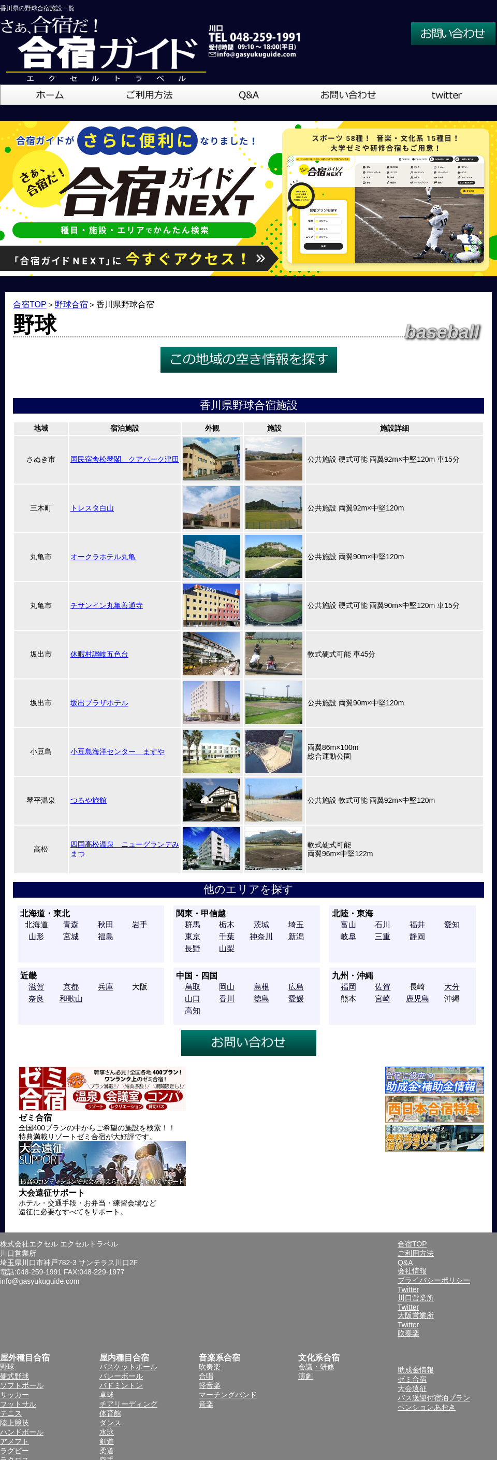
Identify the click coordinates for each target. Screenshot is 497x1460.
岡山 (227, 986)
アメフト (14, 1441)
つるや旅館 (88, 800)
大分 (452, 986)
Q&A (405, 1262)
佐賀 (382, 986)
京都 (71, 986)
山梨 (227, 948)
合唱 (206, 1376)
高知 (192, 1010)
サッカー (14, 1395)
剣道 (106, 1441)
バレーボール (121, 1376)
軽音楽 (210, 1385)
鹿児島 (417, 998)
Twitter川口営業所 (416, 1293)
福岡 (348, 986)
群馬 (192, 924)
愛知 (452, 924)
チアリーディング (128, 1404)
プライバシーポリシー (434, 1280)
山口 (192, 998)
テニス (11, 1413)
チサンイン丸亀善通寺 (106, 605)
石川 (382, 924)
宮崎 (382, 998)
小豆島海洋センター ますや (117, 751)
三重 (382, 936)
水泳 (106, 1432)
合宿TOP (30, 304)
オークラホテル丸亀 (103, 556)
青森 (71, 924)
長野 (192, 948)
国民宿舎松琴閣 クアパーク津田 (124, 459)
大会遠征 (412, 1388)
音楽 (206, 1404)
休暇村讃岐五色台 (99, 654)
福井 (417, 924)
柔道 (106, 1451)
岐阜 (348, 936)
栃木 (227, 924)
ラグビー (14, 1451)
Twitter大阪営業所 (416, 1311)
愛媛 (296, 998)
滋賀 (36, 986)
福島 (105, 936)
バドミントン (121, 1385)
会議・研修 (316, 1367)
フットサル (18, 1404)
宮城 (71, 936)
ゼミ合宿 (412, 1379)
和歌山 (71, 998)
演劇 (305, 1376)
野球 (7, 1367)
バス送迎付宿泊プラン (434, 1398)
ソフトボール (21, 1385)
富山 (348, 924)
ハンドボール (21, 1432)
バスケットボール (128, 1367)
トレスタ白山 (92, 508)
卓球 (106, 1395)
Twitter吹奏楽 (408, 1329)
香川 (227, 998)
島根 (261, 986)
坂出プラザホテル (99, 703)
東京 (192, 936)
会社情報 (412, 1271)
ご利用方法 (416, 1253)
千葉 (227, 936)
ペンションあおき (427, 1407)
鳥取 (192, 986)
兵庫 (105, 986)
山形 (36, 936)
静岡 (417, 936)
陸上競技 (14, 1423)
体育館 (110, 1413)
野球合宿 (71, 304)
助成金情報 (416, 1370)
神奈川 (261, 936)
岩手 (140, 924)
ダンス (110, 1423)
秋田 (105, 924)
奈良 (36, 998)
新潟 (296, 936)
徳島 (261, 998)
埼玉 (296, 924)
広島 (296, 986)
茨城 (261, 924)
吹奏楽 (210, 1367)
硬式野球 (14, 1376)
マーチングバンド (228, 1395)
